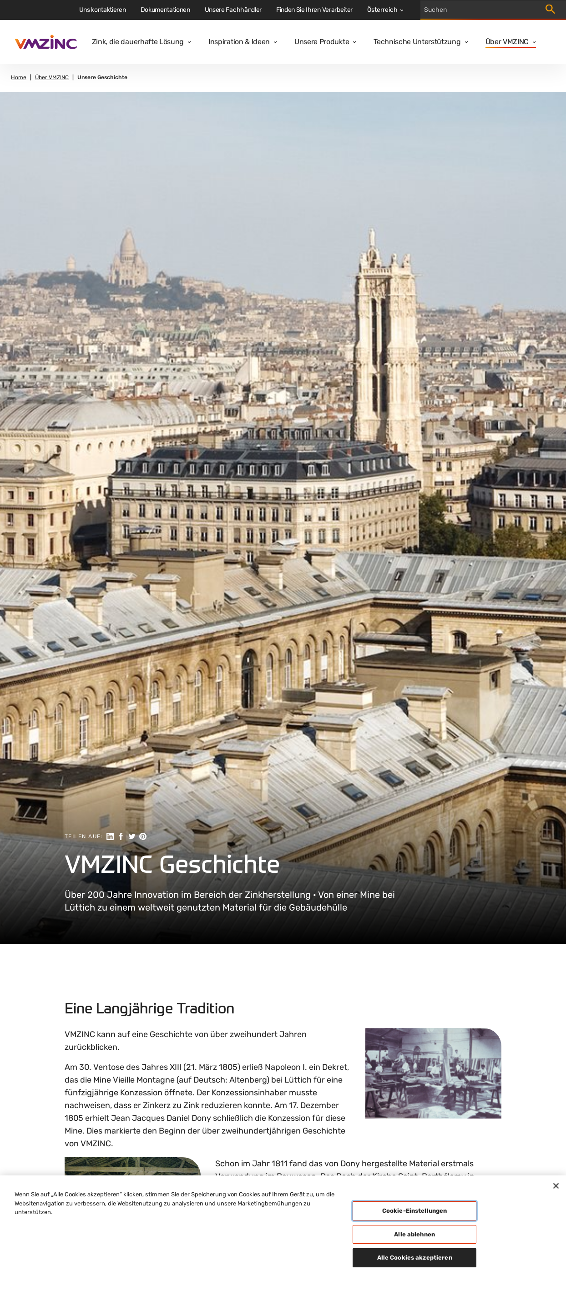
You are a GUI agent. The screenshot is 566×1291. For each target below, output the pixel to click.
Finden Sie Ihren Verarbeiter (314, 10)
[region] (283, 1233)
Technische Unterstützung (417, 41)
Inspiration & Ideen (239, 41)
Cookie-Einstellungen (414, 1210)
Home (18, 78)
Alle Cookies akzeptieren (414, 1257)
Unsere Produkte (321, 41)
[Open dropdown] (187, 42)
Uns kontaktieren (102, 10)
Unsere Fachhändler (233, 10)
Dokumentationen (165, 10)
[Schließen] (556, 1186)
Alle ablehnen (414, 1234)
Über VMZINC (507, 41)
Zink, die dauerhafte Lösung (138, 41)
